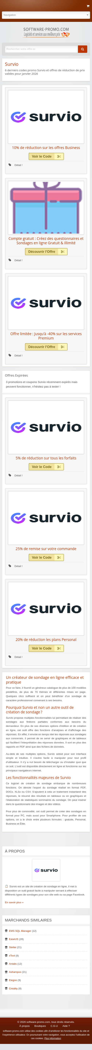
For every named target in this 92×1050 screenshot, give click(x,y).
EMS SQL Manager (20, 930)
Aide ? (66, 1026)
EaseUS (13, 939)
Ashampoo (15, 972)
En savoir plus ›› (14, 902)
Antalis (13, 963)
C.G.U (54, 1026)
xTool (12, 955)
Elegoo (13, 980)
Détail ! (16, 165)
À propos (24, 1026)
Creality (13, 988)
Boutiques (40, 1026)
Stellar (12, 947)
